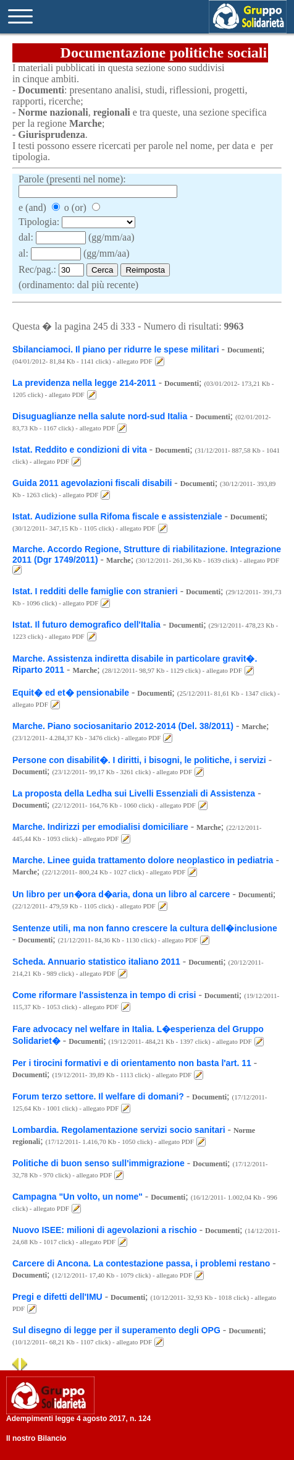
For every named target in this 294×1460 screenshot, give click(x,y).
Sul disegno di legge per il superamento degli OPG (116, 1330)
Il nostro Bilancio (36, 1438)
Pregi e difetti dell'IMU (57, 1297)
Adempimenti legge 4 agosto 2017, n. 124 (78, 1418)
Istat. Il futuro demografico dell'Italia (86, 625)
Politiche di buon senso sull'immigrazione (98, 1163)
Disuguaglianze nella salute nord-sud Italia (99, 416)
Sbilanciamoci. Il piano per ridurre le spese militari (115, 349)
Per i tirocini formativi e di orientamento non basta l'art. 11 (131, 1063)
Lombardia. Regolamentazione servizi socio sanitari (120, 1130)
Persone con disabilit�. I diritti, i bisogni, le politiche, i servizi (139, 760)
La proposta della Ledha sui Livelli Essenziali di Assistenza (133, 793)
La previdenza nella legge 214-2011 (84, 383)
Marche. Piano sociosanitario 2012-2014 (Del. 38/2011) (122, 726)
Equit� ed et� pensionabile (70, 693)
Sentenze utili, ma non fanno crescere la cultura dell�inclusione (144, 928)
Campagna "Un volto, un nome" (77, 1197)
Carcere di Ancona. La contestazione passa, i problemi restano (141, 1263)
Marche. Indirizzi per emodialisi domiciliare (100, 827)
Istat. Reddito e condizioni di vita (79, 450)
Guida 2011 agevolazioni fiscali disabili (92, 483)
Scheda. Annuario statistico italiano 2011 (96, 962)
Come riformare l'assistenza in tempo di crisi (104, 995)
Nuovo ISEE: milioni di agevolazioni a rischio (104, 1230)
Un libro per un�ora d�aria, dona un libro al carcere (121, 894)
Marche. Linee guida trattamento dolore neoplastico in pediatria (142, 860)
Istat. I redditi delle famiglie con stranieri (95, 591)
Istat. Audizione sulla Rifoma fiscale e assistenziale (117, 516)
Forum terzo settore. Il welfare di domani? (98, 1096)
